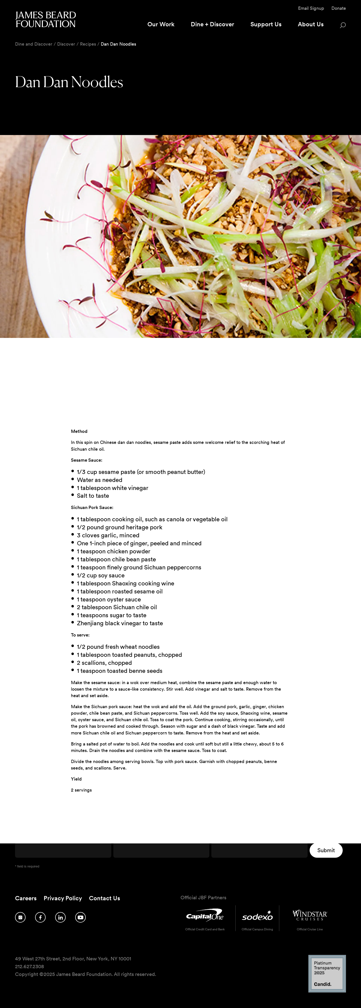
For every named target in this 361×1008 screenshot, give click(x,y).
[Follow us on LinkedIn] (60, 917)
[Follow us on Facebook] (40, 917)
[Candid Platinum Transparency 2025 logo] (327, 991)
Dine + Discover (212, 24)
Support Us (266, 24)
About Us (311, 24)
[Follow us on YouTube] (80, 917)
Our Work (160, 24)
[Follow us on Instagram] (20, 917)
